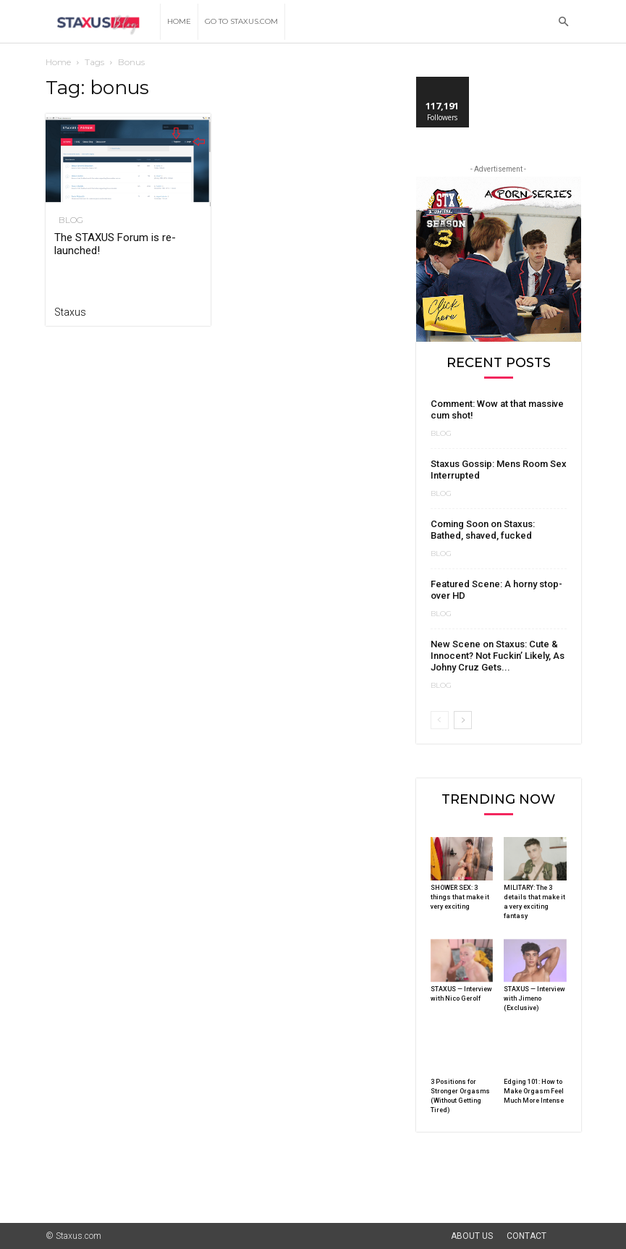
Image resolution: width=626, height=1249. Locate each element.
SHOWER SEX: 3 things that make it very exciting (460, 897)
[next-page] (463, 720)
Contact (526, 1236)
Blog (66, 220)
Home (179, 21)
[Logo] (103, 22)
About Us (472, 1236)
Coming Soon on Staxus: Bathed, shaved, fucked (483, 529)
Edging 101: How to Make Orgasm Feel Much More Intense (534, 1091)
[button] (563, 22)
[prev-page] (440, 720)
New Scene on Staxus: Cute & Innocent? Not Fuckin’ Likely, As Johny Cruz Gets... (497, 656)
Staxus (70, 312)
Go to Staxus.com (241, 21)
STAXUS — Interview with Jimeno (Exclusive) (534, 998)
